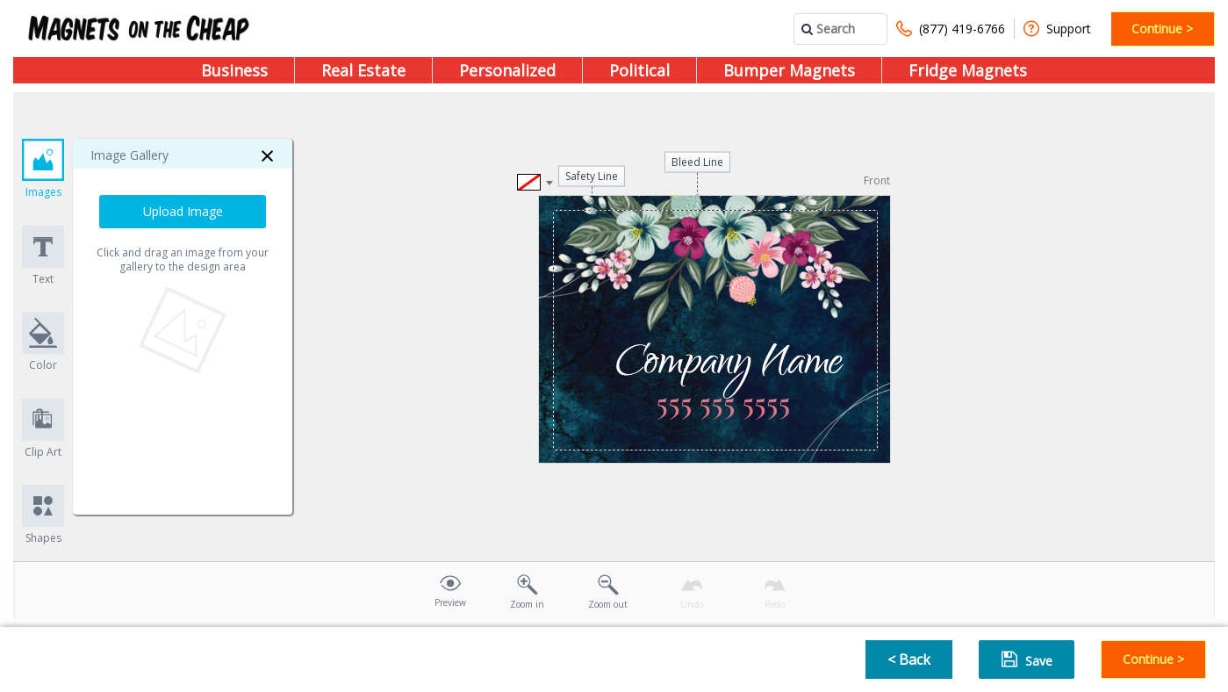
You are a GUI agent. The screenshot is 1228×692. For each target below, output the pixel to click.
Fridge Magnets (967, 70)
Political (639, 70)
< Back (908, 659)
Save (1027, 659)
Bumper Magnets (789, 70)
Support (1057, 28)
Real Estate (363, 70)
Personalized (507, 70)
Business (234, 70)
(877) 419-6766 (950, 28)
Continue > (1162, 28)
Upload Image (183, 211)
